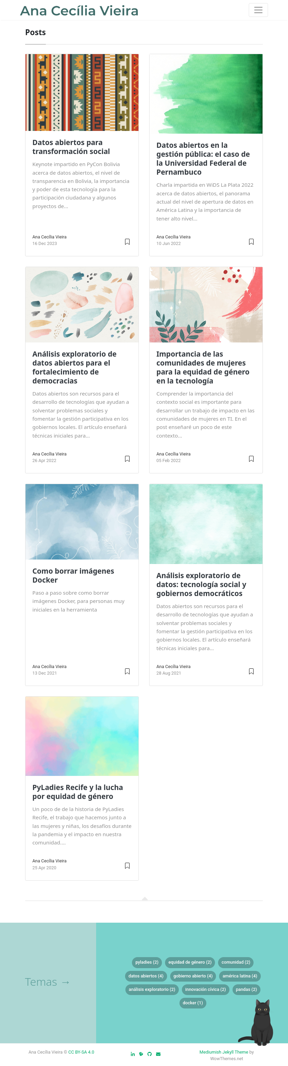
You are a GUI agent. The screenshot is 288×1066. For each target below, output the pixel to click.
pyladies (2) (146, 962)
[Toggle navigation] (258, 10)
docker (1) (193, 1002)
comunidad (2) (236, 962)
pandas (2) (246, 989)
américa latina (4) (240, 975)
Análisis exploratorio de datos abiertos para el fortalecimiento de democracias (74, 367)
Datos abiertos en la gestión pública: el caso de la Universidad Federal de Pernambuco (203, 158)
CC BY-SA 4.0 (81, 1052)
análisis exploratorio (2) (152, 989)
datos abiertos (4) (146, 975)
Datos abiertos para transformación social (71, 146)
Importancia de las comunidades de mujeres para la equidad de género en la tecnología (202, 367)
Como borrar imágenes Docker (73, 575)
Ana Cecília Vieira (49, 236)
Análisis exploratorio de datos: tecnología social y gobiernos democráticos (201, 584)
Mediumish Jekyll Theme (223, 1052)
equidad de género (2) (190, 962)
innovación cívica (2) (205, 989)
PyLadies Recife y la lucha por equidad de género (77, 791)
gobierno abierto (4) (193, 975)
